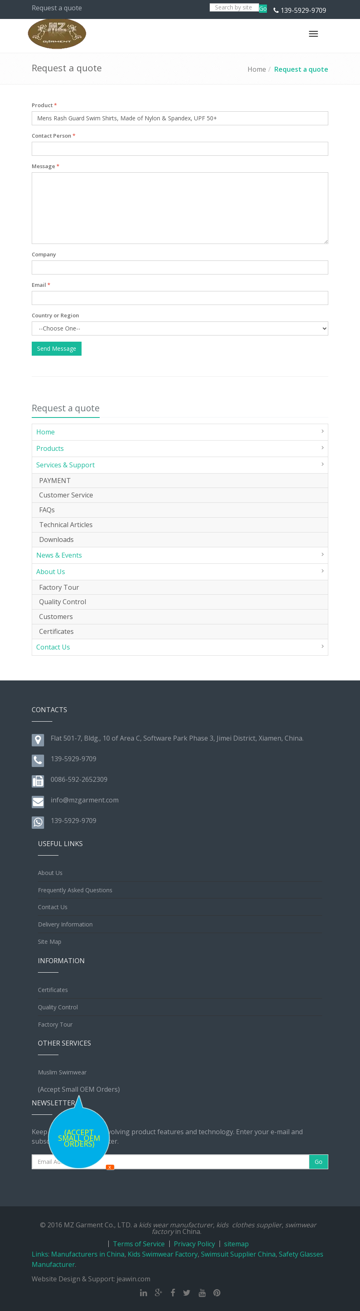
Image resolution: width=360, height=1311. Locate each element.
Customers (56, 616)
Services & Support (65, 464)
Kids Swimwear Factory (163, 1254)
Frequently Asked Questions (75, 890)
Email (41, 284)
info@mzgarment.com (85, 799)
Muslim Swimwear (62, 1072)
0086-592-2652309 (79, 779)
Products (50, 448)
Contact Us (53, 647)
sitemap (236, 1243)
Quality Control (62, 601)
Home (257, 69)
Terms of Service (139, 1243)
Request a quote (301, 69)
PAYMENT (55, 480)
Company (44, 254)
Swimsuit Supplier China (238, 1254)
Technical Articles (66, 524)
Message (45, 166)
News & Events (59, 555)
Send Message (56, 348)
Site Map (49, 941)
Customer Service (66, 495)
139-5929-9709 (303, 10)
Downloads (56, 539)
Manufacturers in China (87, 1254)
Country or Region (55, 315)
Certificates (56, 631)
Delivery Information (65, 924)
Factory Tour (59, 587)
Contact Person (53, 135)
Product (44, 105)
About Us (50, 571)
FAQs (47, 509)
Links (40, 1254)
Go (263, 8)
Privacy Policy (194, 1243)
